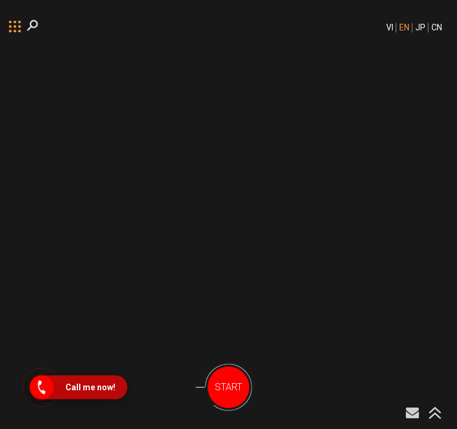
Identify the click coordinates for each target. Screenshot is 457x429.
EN (404, 27)
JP (420, 27)
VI (389, 27)
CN (436, 27)
